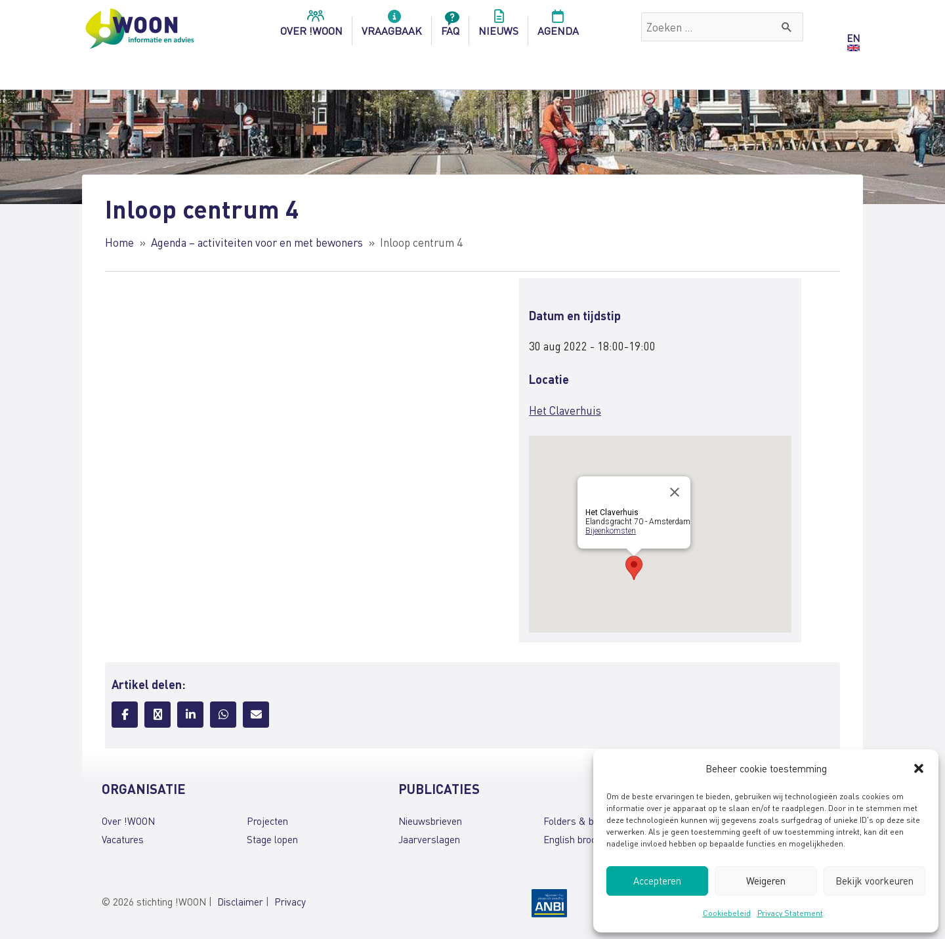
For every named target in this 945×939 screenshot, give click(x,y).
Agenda (558, 26)
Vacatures (123, 839)
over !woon (311, 26)
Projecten (267, 820)
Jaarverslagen (429, 839)
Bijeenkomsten (610, 530)
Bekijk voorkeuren (874, 880)
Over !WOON (128, 820)
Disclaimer (240, 901)
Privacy (290, 901)
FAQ (450, 26)
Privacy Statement (790, 913)
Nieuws (498, 26)
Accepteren (657, 880)
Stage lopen (272, 839)
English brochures (581, 839)
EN (853, 38)
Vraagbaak (392, 26)
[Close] (674, 492)
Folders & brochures (587, 820)
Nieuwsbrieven (430, 820)
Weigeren (766, 880)
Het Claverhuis (565, 410)
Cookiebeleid (727, 913)
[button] (918, 768)
